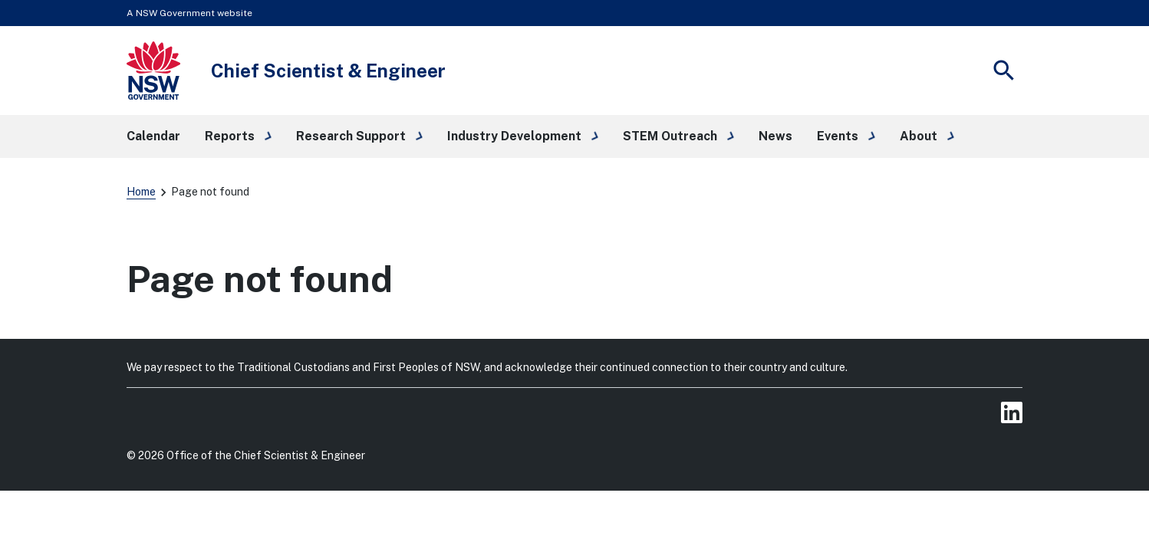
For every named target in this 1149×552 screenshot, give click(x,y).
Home (141, 192)
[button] (238, 136)
